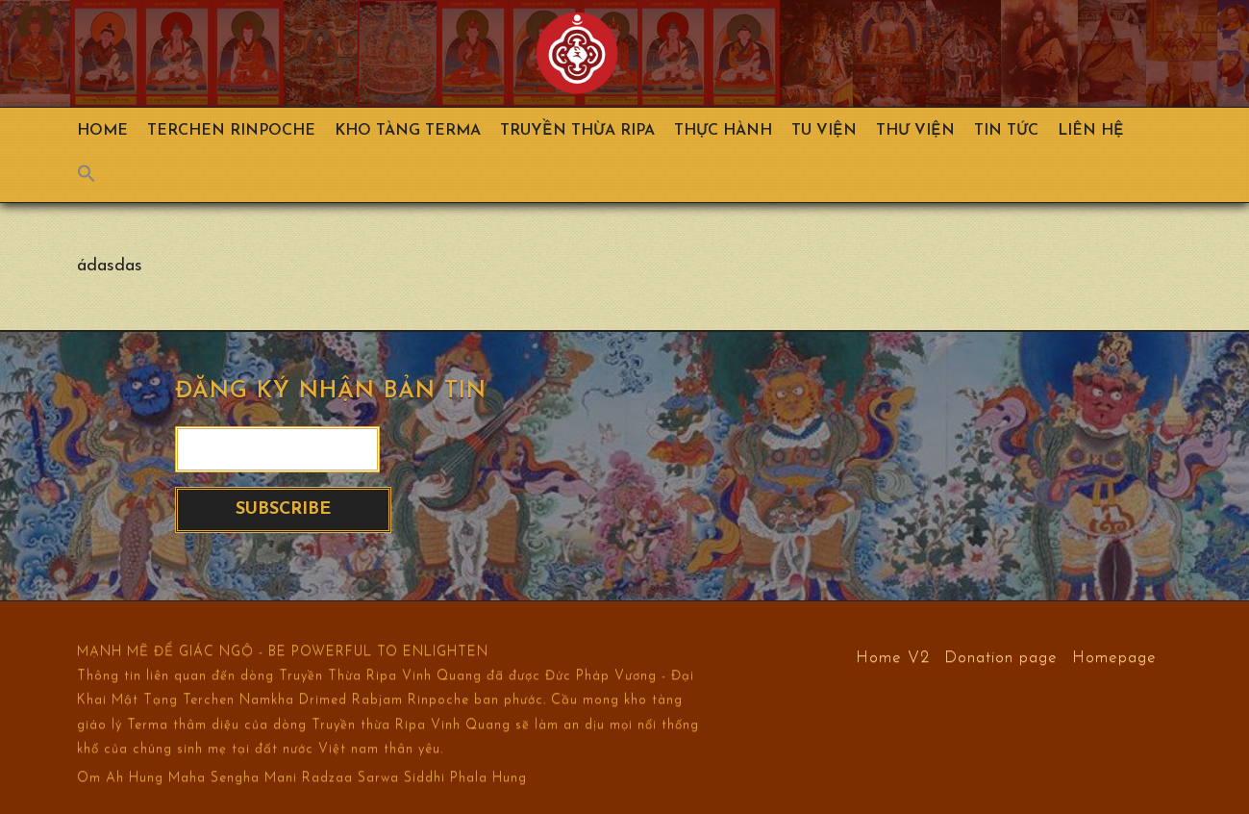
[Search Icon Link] (96, 178)
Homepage (1114, 656)
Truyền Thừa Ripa (577, 131)
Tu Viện (824, 131)
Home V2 (893, 656)
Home (102, 131)
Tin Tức (1006, 131)
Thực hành (723, 131)
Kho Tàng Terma (408, 131)
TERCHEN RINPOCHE (231, 131)
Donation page (1001, 656)
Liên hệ (1091, 131)
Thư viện (915, 131)
